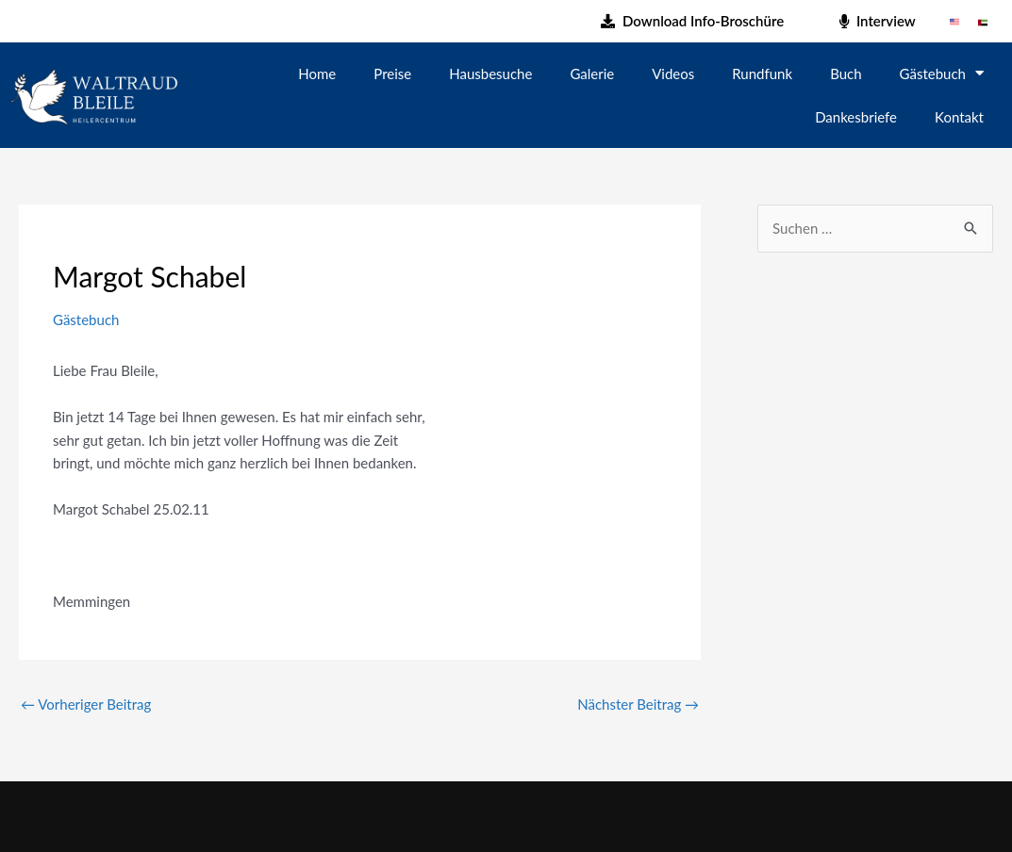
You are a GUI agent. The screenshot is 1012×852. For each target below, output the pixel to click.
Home (317, 73)
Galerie (592, 73)
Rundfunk (762, 73)
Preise (392, 73)
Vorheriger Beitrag (86, 704)
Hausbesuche (490, 73)
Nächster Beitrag (638, 704)
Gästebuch (942, 73)
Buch (845, 73)
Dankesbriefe (856, 116)
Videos (673, 73)
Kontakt (959, 116)
